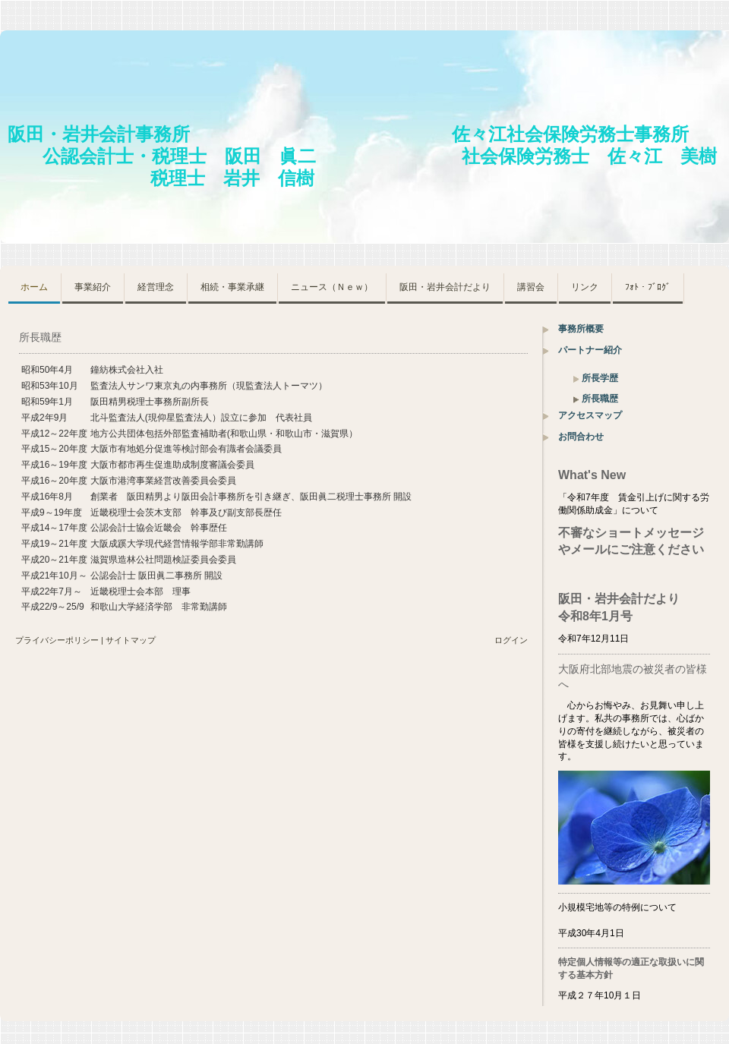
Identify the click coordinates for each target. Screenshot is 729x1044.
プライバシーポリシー (57, 640)
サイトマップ (131, 640)
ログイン (511, 640)
